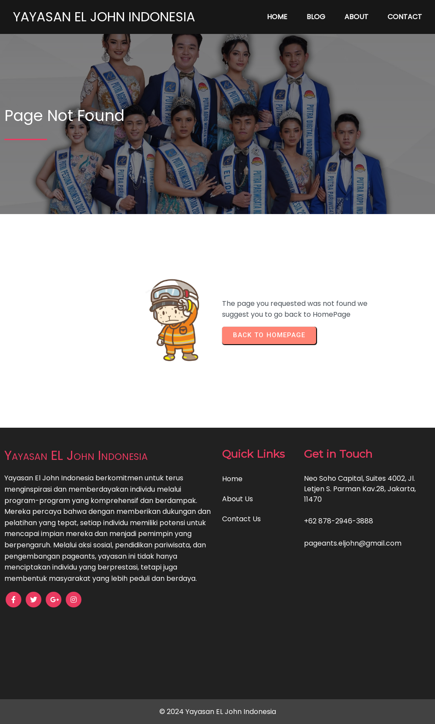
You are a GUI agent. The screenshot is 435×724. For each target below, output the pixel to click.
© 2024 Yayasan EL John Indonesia (217, 712)
